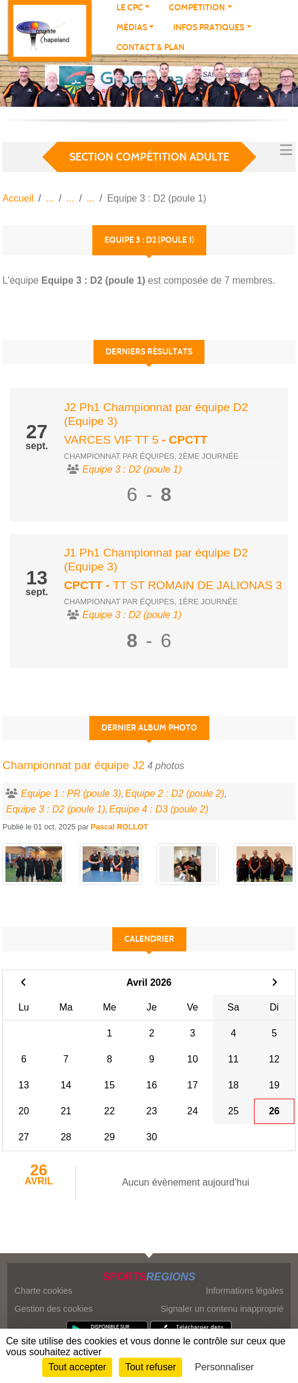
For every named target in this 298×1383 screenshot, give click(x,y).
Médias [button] (131, 27)
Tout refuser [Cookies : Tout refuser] (150, 1367)
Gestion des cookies (53, 1309)
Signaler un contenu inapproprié (222, 1309)
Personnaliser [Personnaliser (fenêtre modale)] (224, 1367)
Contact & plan (150, 47)
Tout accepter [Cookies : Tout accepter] (77, 1367)
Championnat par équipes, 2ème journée (151, 456)
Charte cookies (43, 1290)
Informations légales (245, 1290)
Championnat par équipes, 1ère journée (151, 601)
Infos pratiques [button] (208, 27)
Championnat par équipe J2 (73, 765)
